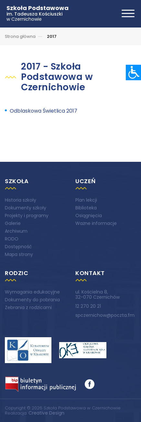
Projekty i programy (27, 215)
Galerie (13, 223)
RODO (11, 239)
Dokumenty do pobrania (32, 299)
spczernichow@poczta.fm (105, 315)
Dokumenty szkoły (25, 208)
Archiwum (16, 231)
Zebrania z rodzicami (28, 307)
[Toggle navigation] (128, 13)
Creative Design (46, 413)
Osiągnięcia (88, 215)
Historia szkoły (20, 200)
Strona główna (20, 36)
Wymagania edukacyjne (32, 292)
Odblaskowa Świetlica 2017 (43, 111)
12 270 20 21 (88, 306)
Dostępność (18, 246)
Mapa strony (19, 254)
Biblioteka (86, 208)
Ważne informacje (96, 223)
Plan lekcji (86, 200)
